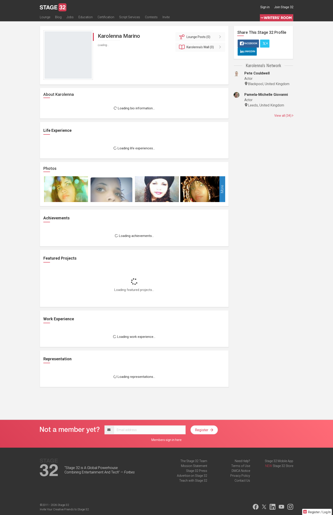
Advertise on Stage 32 (192, 475)
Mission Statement (194, 466)
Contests (151, 17)
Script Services (129, 17)
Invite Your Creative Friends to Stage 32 (64, 509)
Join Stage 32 (283, 7)
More (222, 189)
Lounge (45, 17)
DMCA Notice (241, 471)
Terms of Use (240, 466)
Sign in (265, 7)
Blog (58, 17)
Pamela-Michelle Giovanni (266, 94)
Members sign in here (166, 440)
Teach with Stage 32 (193, 480)
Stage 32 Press (196, 471)
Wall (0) (201, 47)
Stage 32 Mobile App (279, 461)
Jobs (70, 17)
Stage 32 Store (283, 466)
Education (85, 17)
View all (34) (283, 115)
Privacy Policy (240, 475)
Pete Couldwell (257, 73)
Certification (106, 17)
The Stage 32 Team (193, 461)
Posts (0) (201, 37)
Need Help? (242, 461)
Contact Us (242, 480)
